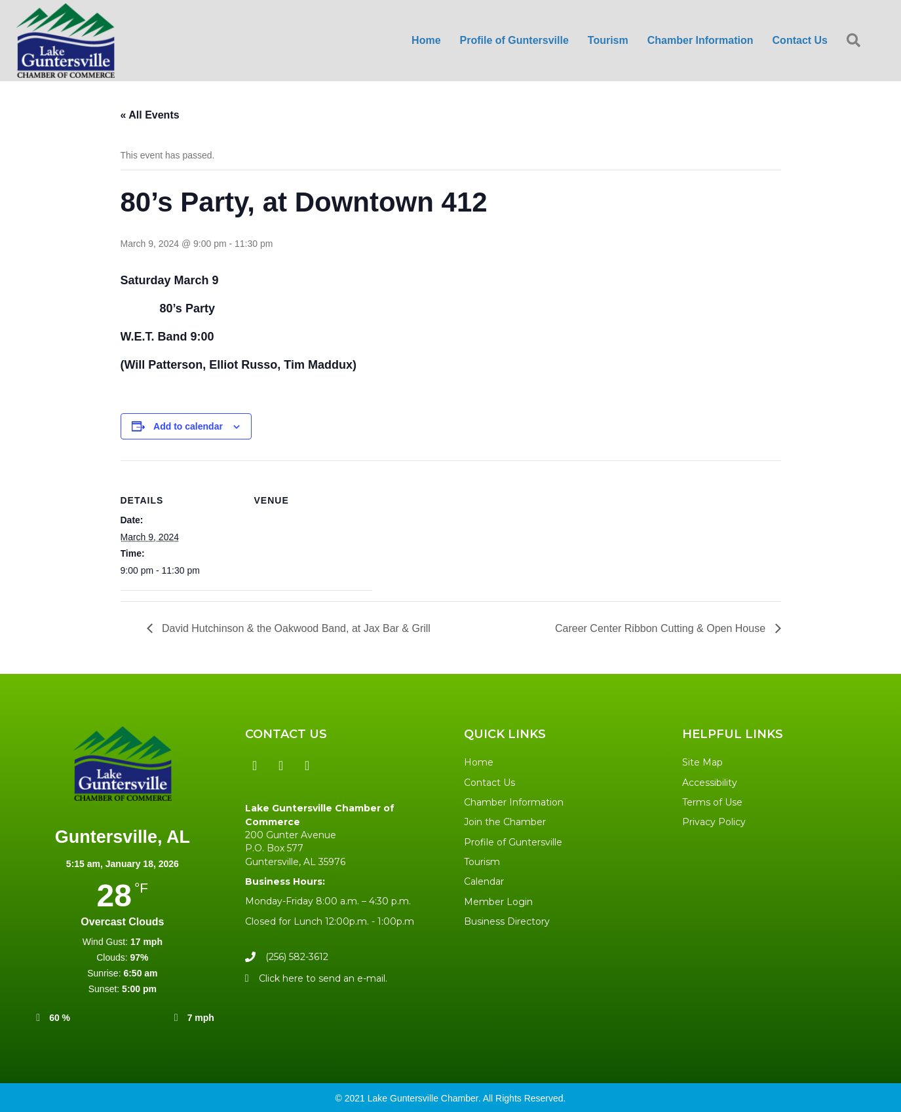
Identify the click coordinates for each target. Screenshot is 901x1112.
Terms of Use (712, 802)
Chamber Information (700, 40)
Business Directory (507, 921)
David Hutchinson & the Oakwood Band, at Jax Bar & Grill (295, 628)
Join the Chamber (505, 822)
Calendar (484, 881)
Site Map (702, 762)
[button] (255, 765)
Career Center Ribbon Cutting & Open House (662, 628)
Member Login (498, 902)
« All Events (150, 114)
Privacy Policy (714, 822)
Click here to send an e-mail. (323, 978)
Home (426, 40)
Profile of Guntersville (514, 40)
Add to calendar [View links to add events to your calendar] (188, 426)
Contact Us (800, 40)
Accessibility (709, 782)
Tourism (608, 40)
